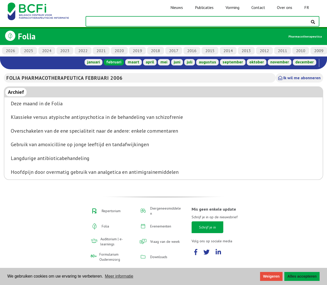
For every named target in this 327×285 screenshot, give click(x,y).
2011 (282, 50)
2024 (46, 50)
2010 (300, 50)
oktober (256, 61)
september (233, 61)
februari (113, 61)
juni (177, 61)
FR (306, 7)
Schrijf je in (207, 227)
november (279, 61)
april (150, 61)
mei (163, 61)
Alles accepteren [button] (302, 276)
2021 (101, 50)
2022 (83, 50)
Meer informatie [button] (119, 276)
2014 (228, 50)
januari (93, 61)
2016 (191, 50)
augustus (207, 61)
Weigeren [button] (271, 276)
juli (189, 61)
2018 (155, 50)
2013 (246, 50)
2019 (137, 50)
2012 (264, 50)
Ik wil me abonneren (299, 77)
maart (133, 61)
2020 (119, 50)
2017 (173, 50)
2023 (64, 50)
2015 (210, 50)
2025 (28, 50)
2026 (10, 50)
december (304, 61)
